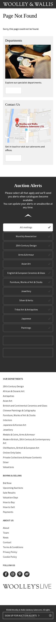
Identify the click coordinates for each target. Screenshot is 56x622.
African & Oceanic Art (13, 391)
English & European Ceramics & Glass (26, 272)
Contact (7, 542)
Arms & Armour (26, 254)
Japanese (26, 318)
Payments (8, 511)
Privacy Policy (10, 551)
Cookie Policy (10, 556)
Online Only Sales (12, 452)
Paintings (26, 327)
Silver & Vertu (26, 300)
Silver (6, 462)
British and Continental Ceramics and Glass (25, 405)
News (6, 537)
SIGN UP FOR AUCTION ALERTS (22, 615)
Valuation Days (10, 497)
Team (6, 532)
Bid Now (7, 482)
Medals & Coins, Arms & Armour (19, 434)
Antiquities (8, 395)
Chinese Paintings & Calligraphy (19, 410)
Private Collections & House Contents (22, 457)
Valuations (8, 467)
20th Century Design (26, 245)
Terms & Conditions (13, 547)
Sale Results (9, 492)
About (6, 527)
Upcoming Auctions (13, 487)
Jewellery (26, 291)
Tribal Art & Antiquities (26, 309)
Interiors (7, 420)
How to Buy (9, 502)
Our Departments (13, 378)
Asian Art (26, 263)
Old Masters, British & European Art (21, 447)
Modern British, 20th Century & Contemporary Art (26, 441)
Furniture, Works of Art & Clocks (26, 282)
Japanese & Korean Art (14, 424)
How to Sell (9, 507)
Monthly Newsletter (26, 236)
